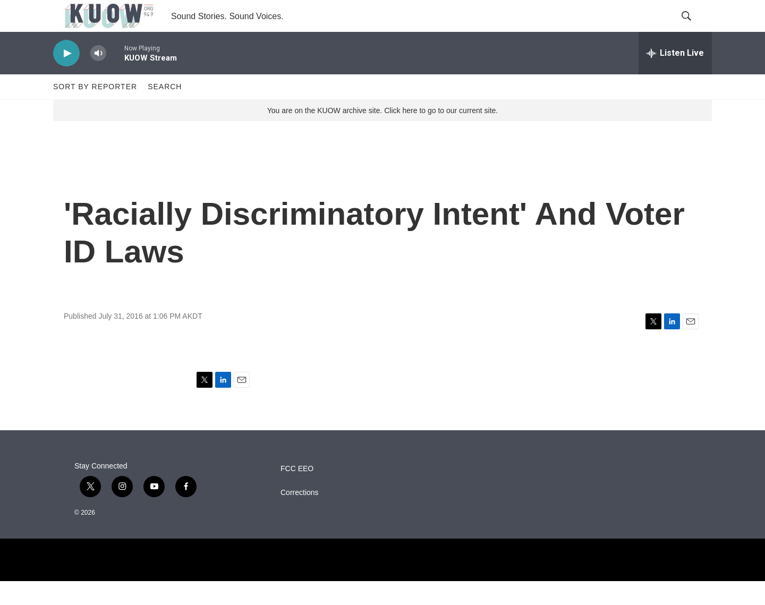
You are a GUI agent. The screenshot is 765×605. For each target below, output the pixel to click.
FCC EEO (296, 493)
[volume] (98, 77)
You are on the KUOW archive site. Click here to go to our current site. (382, 134)
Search (165, 110)
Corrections (299, 517)
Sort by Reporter (95, 110)
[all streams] (675, 77)
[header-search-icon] (695, 28)
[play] (66, 77)
